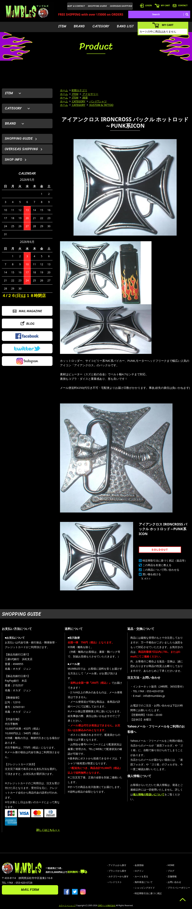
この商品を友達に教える (156, 565)
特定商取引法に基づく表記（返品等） (164, 560)
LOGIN (146, 5)
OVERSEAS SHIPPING (121, 6)
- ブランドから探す (116, 870)
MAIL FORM (30, 890)
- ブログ (170, 870)
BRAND (79, 26)
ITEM (62, 26)
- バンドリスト (114, 882)
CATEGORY (100, 26)
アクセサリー (90, 94)
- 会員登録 (138, 865)
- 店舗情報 (171, 876)
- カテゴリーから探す (118, 876)
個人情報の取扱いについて (148, 794)
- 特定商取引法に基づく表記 (147, 893)
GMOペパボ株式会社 (106, 905)
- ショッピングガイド (144, 887)
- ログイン (138, 870)
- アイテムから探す (116, 865)
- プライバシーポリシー (178, 887)
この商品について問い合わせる (160, 569)
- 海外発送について (143, 882)
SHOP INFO (13, 160)
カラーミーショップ (67, 905)
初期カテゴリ (79, 90)
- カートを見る (140, 876)
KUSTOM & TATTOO (101, 105)
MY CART (162, 5)
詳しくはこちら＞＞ (48, 830)
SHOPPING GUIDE (97, 6)
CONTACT (180, 5)
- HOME (170, 865)
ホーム (64, 90)
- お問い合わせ (173, 882)
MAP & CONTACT (76, 6)
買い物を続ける (151, 574)
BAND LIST (125, 26)
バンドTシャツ (98, 101)
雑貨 (85, 97)
